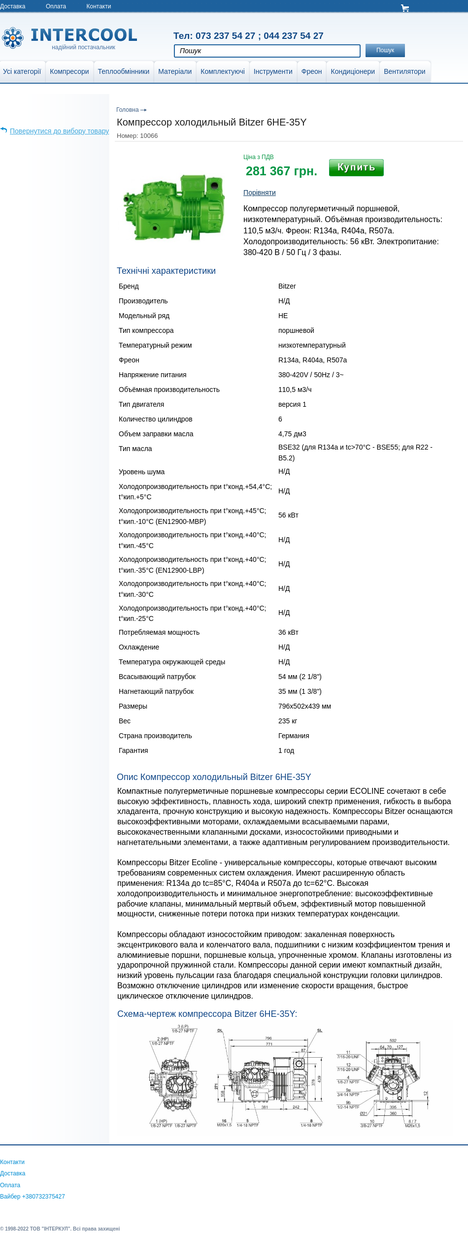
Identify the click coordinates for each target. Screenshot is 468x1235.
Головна (127, 109)
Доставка (13, 6)
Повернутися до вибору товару (59, 131)
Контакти (99, 6)
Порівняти (259, 192)
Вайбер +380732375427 (32, 1196)
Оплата (56, 6)
